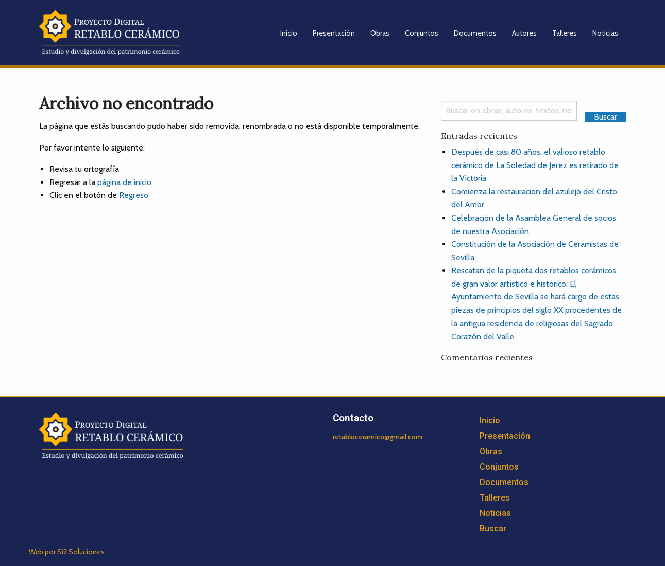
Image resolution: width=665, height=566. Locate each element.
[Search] (509, 111)
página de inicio (124, 182)
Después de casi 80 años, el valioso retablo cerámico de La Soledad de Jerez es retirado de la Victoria (535, 165)
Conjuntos (421, 33)
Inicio (288, 33)
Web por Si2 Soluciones (67, 551)
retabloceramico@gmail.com (377, 436)
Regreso (133, 195)
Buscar (493, 529)
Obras (379, 33)
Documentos (475, 33)
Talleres (564, 33)
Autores (524, 33)
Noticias (605, 33)
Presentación (334, 33)
